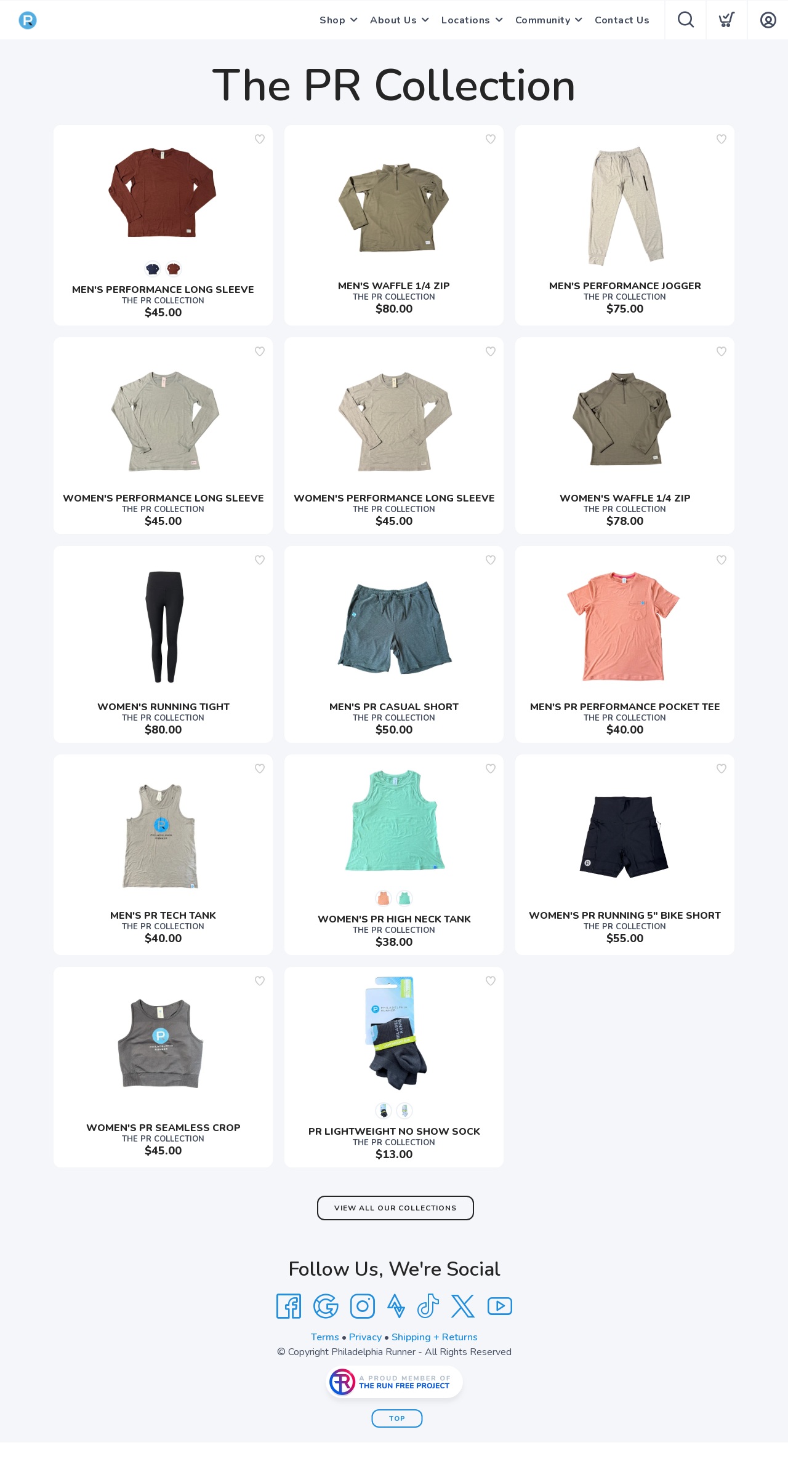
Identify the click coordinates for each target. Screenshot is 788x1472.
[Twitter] (462, 1306)
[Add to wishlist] (260, 139)
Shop (332, 20)
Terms (325, 1337)
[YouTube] (499, 1306)
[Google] (325, 1306)
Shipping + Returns (435, 1337)
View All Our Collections (395, 1208)
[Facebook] (288, 1306)
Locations (466, 20)
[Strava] (396, 1306)
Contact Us (622, 20)
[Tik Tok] (427, 1306)
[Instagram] (362, 1306)
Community (543, 20)
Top (397, 1418)
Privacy (365, 1337)
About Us (393, 20)
